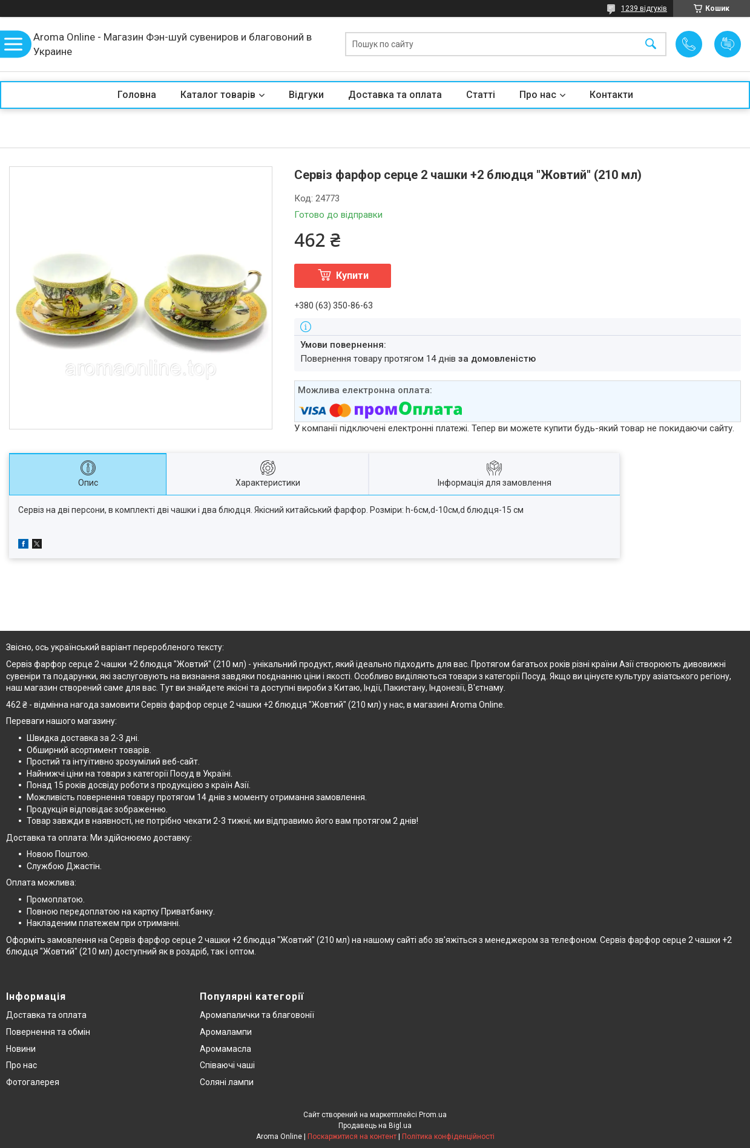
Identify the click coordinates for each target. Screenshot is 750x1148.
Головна (136, 94)
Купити (352, 275)
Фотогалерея (32, 1082)
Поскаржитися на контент (352, 1136)
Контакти (611, 94)
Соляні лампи (227, 1082)
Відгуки (306, 94)
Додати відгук (727, 44)
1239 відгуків (644, 8)
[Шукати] (650, 44)
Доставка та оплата (395, 94)
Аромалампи (226, 1032)
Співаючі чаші (227, 1065)
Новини (21, 1049)
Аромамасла (225, 1049)
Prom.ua (433, 1114)
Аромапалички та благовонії (257, 1015)
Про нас (537, 94)
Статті (480, 94)
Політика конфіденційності (448, 1136)
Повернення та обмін (48, 1032)
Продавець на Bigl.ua (375, 1125)
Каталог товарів (217, 94)
